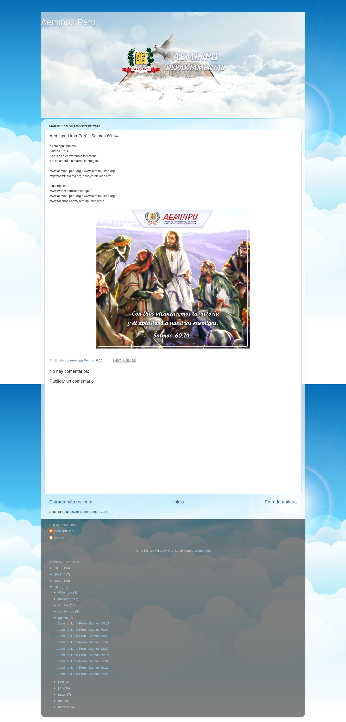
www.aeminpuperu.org (65, 171)
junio (62, 688)
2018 (58, 574)
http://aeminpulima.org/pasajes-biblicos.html (80, 176)
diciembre (65, 592)
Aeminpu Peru (68, 22)
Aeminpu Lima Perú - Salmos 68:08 (83, 636)
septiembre (66, 611)
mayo (62, 694)
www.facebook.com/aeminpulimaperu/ (76, 201)
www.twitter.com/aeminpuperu (71, 191)
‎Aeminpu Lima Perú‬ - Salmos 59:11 (83, 667)
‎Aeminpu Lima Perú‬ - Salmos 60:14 (83, 655)
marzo (63, 707)
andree (59, 537)
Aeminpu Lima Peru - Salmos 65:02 (83, 642)
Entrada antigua (281, 501)
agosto (63, 618)
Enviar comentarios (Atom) (89, 512)
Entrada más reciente (71, 501)
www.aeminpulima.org (99, 171)
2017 (58, 580)
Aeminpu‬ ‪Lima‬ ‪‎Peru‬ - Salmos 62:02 (83, 648)
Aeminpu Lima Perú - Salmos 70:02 (83, 629)
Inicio (178, 501)
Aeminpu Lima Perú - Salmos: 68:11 (83, 623)
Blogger (204, 550)
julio (61, 682)
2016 (58, 587)
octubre (64, 605)
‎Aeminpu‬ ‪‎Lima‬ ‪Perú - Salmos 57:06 (83, 674)
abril (61, 701)
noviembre (66, 599)
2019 (58, 568)
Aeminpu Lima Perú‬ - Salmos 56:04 (83, 661)
